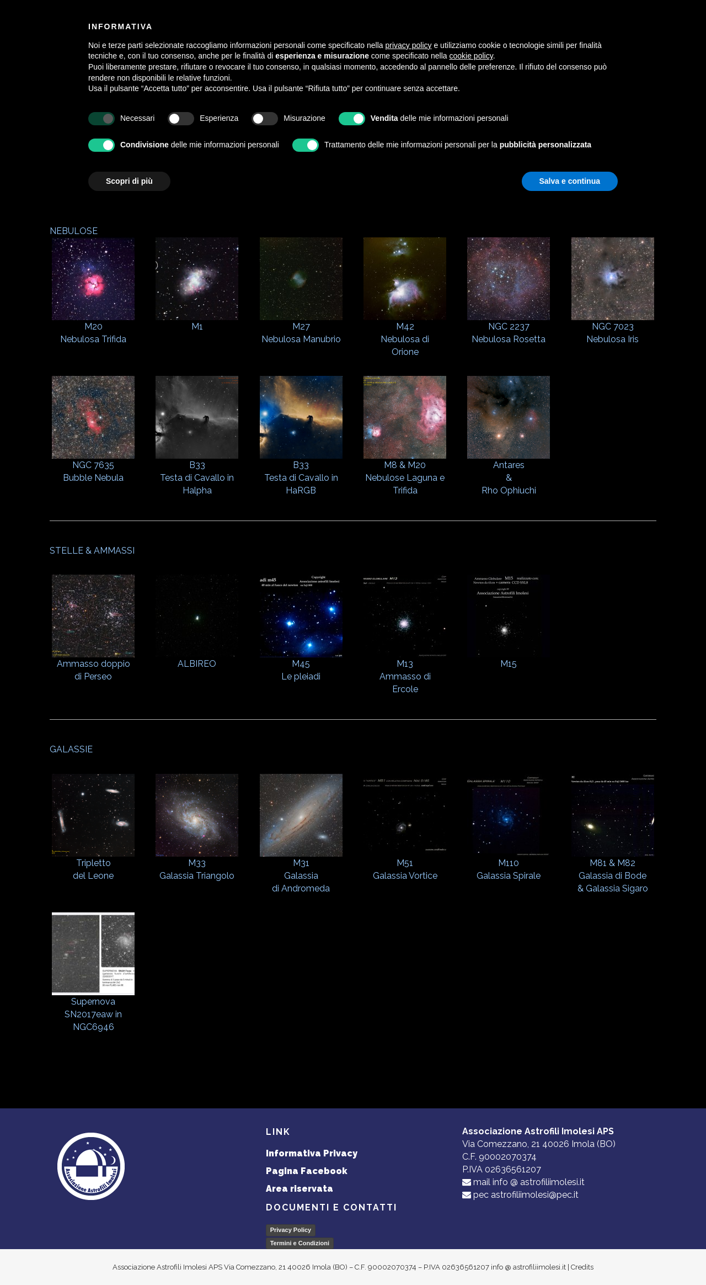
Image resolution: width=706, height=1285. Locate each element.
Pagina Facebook (306, 1171)
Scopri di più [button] (129, 181)
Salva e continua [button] (569, 181)
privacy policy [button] (409, 45)
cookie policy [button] (471, 55)
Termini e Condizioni (299, 1243)
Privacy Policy (291, 1229)
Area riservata (299, 1188)
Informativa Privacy (311, 1153)
